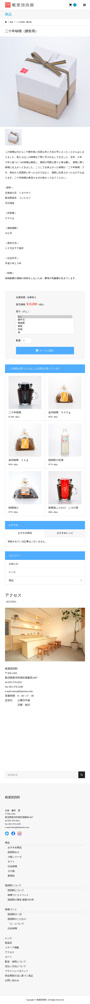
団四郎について (13, 885)
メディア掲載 (12, 947)
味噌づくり (11, 909)
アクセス (9, 952)
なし (45, 316)
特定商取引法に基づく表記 (19, 975)
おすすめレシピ (65, 533)
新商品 (11, 875)
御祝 (45, 326)
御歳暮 (45, 323)
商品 (11, 580)
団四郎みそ (13, 852)
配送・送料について (15, 961)
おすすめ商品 (25, 533)
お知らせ (13, 564)
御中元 (45, 319)
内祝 (45, 329)
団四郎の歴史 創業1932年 (21, 899)
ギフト (11, 861)
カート (8, 957)
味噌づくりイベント (18, 895)
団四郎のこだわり (17, 919)
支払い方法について (15, 966)
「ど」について (16, 923)
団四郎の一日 (15, 914)
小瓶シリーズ (15, 857)
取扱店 (8, 943)
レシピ (12, 572)
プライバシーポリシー (16, 971)
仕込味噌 (12, 866)
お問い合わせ (12, 980)
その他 (11, 871)
